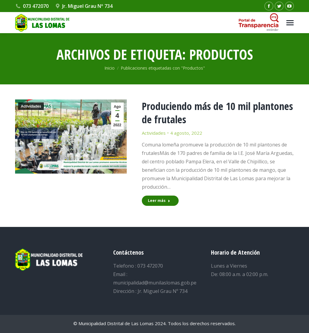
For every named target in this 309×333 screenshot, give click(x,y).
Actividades (31, 106)
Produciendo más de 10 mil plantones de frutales (217, 112)
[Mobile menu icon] (290, 23)
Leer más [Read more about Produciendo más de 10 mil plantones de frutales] (159, 200)
